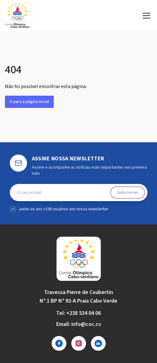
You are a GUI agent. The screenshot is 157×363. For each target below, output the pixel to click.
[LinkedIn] (98, 343)
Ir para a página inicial (29, 102)
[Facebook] (59, 343)
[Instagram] (78, 343)
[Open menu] (146, 15)
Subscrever (127, 192)
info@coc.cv (86, 324)
